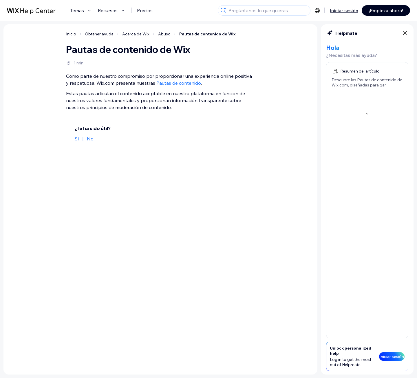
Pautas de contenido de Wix (207, 34)
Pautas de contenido (178, 83)
